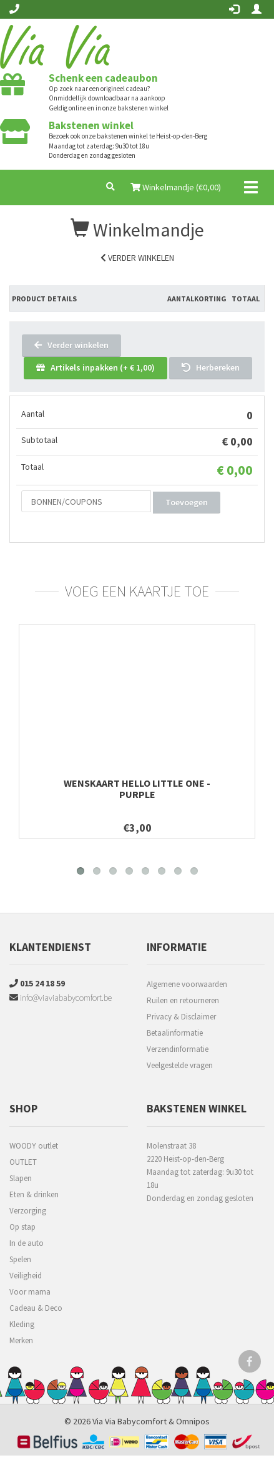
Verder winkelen (137, 257)
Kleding (21, 1324)
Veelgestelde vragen (180, 1065)
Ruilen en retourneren (183, 1000)
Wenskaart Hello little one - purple (137, 788)
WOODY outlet (33, 1145)
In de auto (26, 1243)
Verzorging (27, 1210)
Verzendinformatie (177, 1049)
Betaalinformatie (175, 1033)
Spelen (20, 1259)
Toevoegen (186, 502)
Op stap (22, 1227)
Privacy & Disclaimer (181, 1016)
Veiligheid (25, 1275)
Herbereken (211, 367)
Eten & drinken (34, 1194)
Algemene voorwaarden (187, 984)
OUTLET (23, 1162)
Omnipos (193, 1421)
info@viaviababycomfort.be (60, 997)
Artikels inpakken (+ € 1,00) (95, 367)
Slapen (20, 1178)
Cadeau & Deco (35, 1308)
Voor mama (30, 1291)
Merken (21, 1340)
